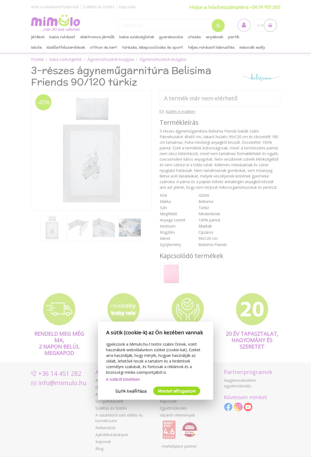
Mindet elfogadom (177, 391)
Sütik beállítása (131, 391)
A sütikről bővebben (123, 379)
